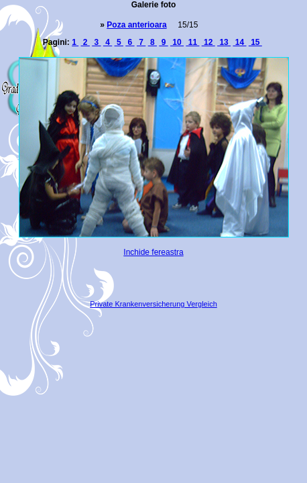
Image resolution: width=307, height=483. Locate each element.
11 (192, 42)
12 (208, 42)
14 (239, 42)
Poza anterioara (136, 25)
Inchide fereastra (153, 252)
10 (177, 42)
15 (255, 42)
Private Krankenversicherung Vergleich (153, 304)
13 (224, 42)
